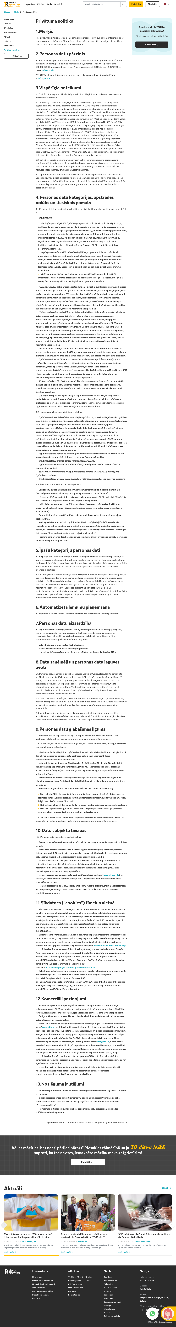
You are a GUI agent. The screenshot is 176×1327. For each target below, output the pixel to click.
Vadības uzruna (110, 1281)
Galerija (7, 41)
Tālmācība (8, 28)
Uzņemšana (30, 4)
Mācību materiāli (75, 1288)
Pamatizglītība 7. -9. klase (79, 1281)
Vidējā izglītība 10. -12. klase (80, 1277)
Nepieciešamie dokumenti (43, 1284)
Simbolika (108, 1295)
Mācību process (75, 1284)
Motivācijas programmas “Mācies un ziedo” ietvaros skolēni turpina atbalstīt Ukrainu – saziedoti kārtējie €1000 (28, 1238)
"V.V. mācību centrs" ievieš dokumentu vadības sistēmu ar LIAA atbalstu (144, 1238)
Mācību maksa (38, 1288)
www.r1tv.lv (48, 1027)
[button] (4, 1228)
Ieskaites (72, 1291)
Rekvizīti (36, 1298)
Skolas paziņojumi (28, 1244)
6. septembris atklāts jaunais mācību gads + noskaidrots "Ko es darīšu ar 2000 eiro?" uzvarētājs (85, 1238)
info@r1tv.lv (48, 70)
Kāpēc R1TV (9, 19)
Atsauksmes (9, 45)
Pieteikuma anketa (40, 1295)
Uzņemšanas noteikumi (42, 1281)
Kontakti (58, 4)
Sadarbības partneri (112, 1302)
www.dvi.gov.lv (111, 874)
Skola (49, 4)
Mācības (40, 4)
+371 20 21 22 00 (147, 1280)
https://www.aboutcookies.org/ (110, 945)
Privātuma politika (112, 1316)
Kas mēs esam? (10, 32)
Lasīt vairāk (10, 1255)
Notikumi (82, 1244)
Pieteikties (152, 44)
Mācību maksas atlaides (42, 1291)
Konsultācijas (74, 1295)
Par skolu (8, 23)
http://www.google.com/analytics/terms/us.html (70, 967)
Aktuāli (7, 37)
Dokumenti (109, 1298)
